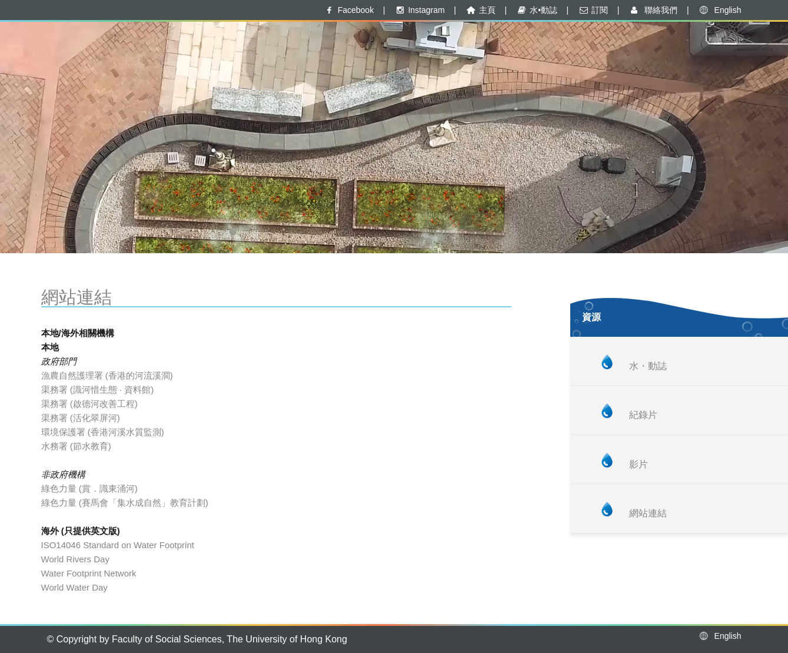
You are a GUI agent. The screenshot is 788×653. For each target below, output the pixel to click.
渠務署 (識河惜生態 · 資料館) (97, 389)
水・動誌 (648, 366)
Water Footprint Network (89, 573)
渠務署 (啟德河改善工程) (89, 404)
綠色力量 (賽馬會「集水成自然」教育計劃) (124, 503)
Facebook (349, 10)
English (719, 10)
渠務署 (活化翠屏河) (80, 418)
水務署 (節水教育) (76, 446)
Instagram (419, 10)
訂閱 (593, 10)
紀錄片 (643, 415)
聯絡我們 (653, 10)
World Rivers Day (75, 559)
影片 (638, 464)
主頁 (480, 10)
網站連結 (648, 513)
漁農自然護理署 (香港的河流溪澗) (107, 375)
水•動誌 (536, 10)
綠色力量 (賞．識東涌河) (89, 488)
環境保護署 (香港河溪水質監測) (102, 432)
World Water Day (74, 587)
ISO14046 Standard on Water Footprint (117, 545)
